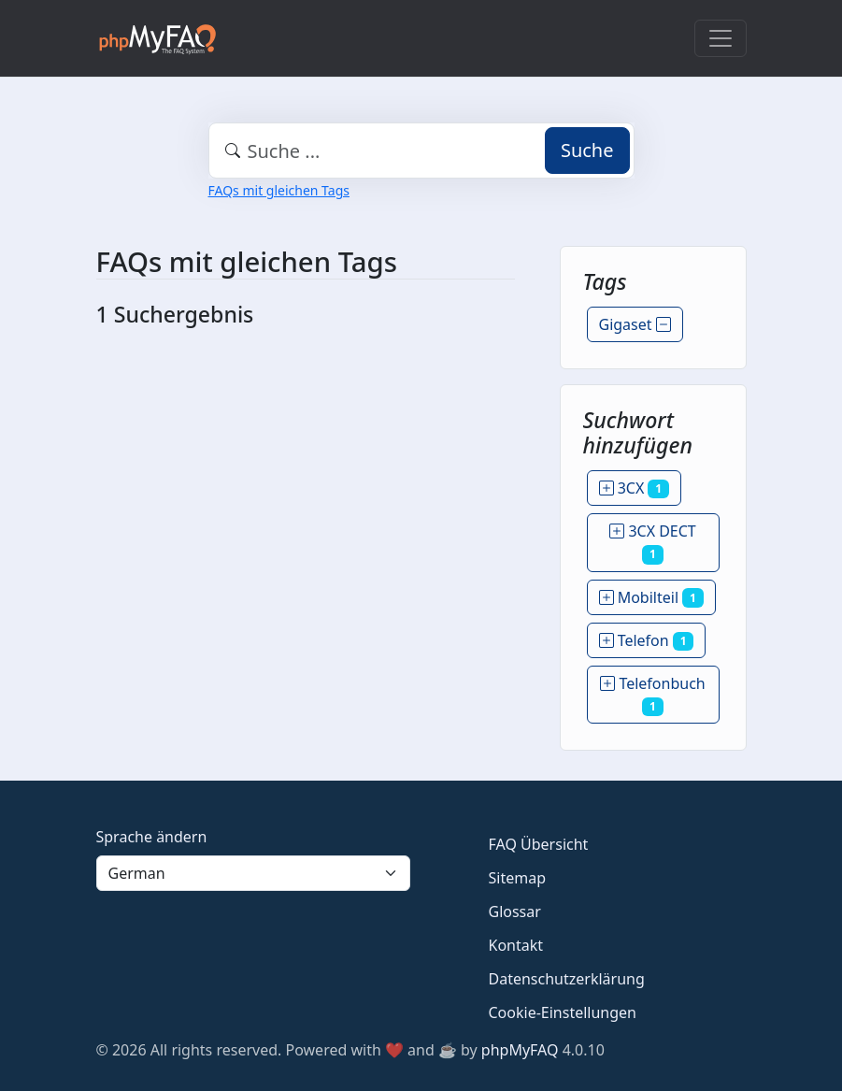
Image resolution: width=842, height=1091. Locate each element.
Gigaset (635, 324)
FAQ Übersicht (539, 844)
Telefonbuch (652, 694)
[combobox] (421, 150)
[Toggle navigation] (720, 38)
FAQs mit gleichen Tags (279, 190)
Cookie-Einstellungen (562, 1012)
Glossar (515, 911)
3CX (634, 488)
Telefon (646, 640)
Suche (587, 150)
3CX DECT (652, 542)
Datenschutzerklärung (567, 979)
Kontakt (516, 945)
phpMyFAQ (520, 1050)
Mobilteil (651, 597)
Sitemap (518, 878)
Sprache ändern (151, 836)
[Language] (253, 873)
